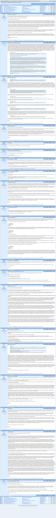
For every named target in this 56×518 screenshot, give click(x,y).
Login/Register (54, 1)
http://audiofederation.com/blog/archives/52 (13, 434)
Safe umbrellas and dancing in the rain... (27, 12)
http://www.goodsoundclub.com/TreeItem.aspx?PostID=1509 (20, 189)
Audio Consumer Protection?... (26, 11)
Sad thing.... (23, 498)
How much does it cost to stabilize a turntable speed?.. (10, 9)
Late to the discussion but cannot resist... (27, 6)
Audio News (5, 2)
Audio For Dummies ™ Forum (43, 12)
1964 (5, 154)
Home (2, 2)
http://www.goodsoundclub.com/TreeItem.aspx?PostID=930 (15, 288)
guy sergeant (3, 142)
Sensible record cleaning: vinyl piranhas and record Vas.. (11, 499)
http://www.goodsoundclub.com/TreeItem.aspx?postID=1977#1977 (16, 197)
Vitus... (23, 501)
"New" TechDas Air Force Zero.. (8, 11)
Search (50, 1)
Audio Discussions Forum (43, 498)
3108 (5, 484)
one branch (14, 430)
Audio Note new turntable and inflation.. (8, 8)
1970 (5, 175)
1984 (5, 264)
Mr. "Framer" (4, 42)
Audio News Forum (42, 11)
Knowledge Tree (16, 13)
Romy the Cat (4, 125)
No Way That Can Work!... (25, 499)
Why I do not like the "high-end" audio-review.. (9, 12)
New (2, 5)
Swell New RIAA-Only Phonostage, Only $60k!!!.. (10, 501)
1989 (5, 333)
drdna (4, 158)
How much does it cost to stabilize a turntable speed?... (28, 9)
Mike (3, 480)
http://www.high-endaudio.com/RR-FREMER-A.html (14, 274)
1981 (5, 211)
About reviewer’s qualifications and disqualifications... (10, 498)
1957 (5, 46)
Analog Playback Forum (43, 5)
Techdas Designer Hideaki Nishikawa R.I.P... (27, 5)
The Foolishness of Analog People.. (8, 6)
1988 (5, 291)
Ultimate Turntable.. (6, 5)
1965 (5, 131)
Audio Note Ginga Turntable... (25, 8)
